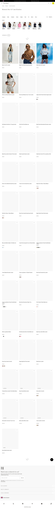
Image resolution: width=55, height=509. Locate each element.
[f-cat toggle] (4, 17)
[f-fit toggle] (29, 17)
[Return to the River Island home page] (6, 3)
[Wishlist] (17, 45)
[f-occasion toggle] (13, 17)
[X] (13, 504)
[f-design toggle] (22, 17)
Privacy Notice (3, 481)
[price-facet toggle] (36, 17)
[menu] (2, 3)
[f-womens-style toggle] (8, 17)
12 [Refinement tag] (9, 35)
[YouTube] (41, 503)
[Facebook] (4, 503)
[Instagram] (22, 503)
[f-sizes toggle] (26, 17)
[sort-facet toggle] (49, 17)
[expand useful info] (53, 489)
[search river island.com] (48, 3)
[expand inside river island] (53, 493)
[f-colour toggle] (18, 17)
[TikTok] (51, 503)
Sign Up (22, 477)
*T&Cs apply (3, 480)
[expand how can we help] (53, 486)
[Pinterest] (32, 503)
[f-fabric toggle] (32, 17)
